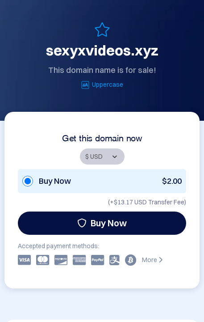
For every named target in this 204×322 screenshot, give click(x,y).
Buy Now (102, 223)
